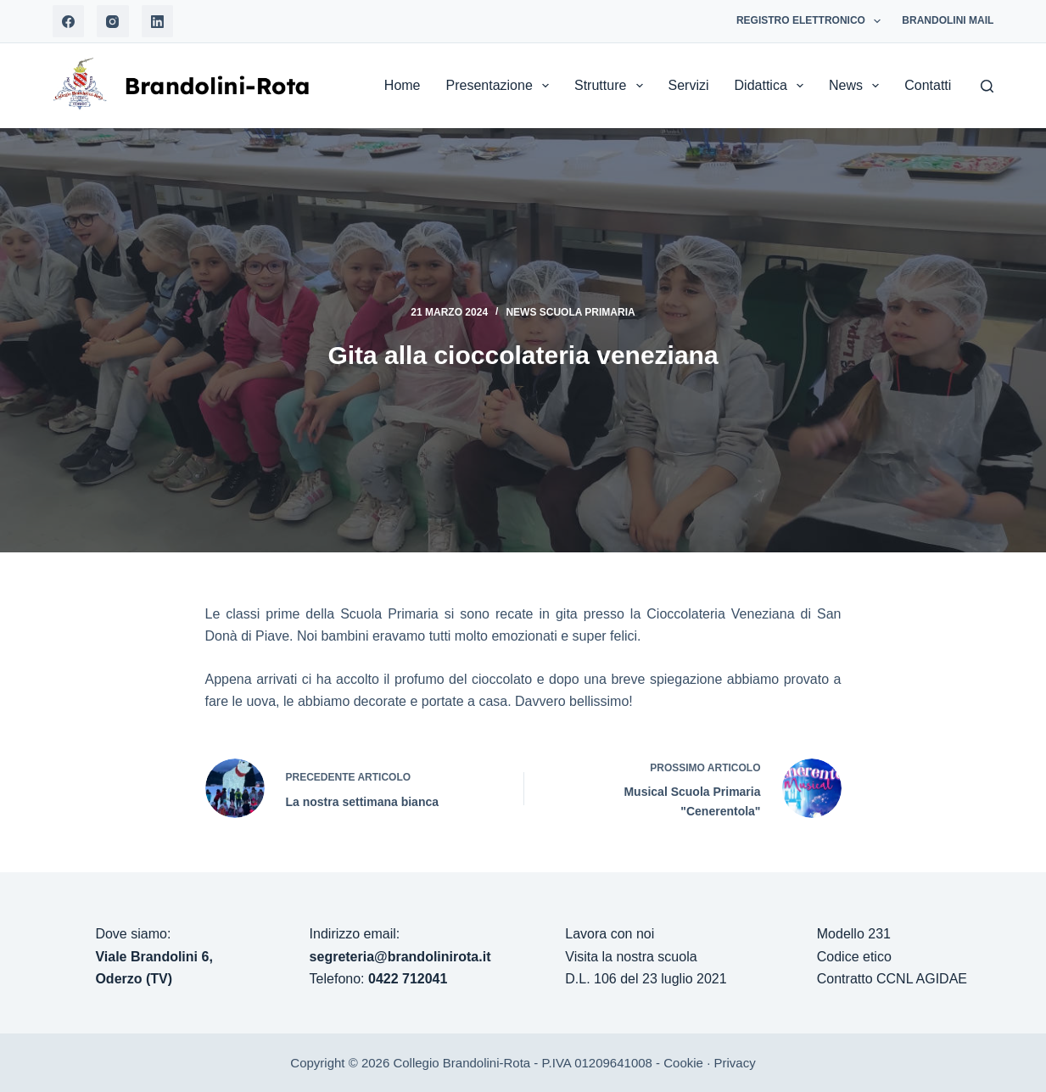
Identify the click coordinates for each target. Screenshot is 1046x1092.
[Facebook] (69, 21)
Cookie (683, 1063)
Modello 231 (854, 934)
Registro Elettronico (811, 21)
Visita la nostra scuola (630, 956)
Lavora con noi (609, 934)
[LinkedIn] (158, 21)
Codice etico (854, 956)
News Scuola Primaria (570, 312)
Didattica (772, 86)
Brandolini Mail (947, 20)
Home (402, 85)
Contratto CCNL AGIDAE (892, 979)
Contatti (927, 85)
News (857, 86)
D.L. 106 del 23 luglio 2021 (645, 979)
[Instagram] (113, 21)
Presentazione (501, 86)
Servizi (688, 85)
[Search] (987, 86)
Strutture (612, 86)
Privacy (734, 1063)
